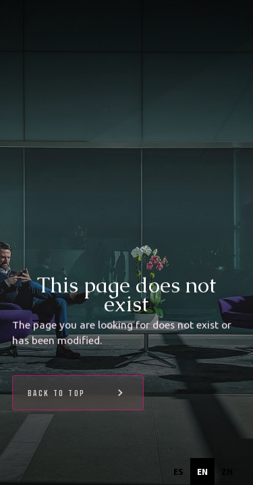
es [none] (178, 471)
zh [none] (227, 471)
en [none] (202, 471)
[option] (178, 471)
